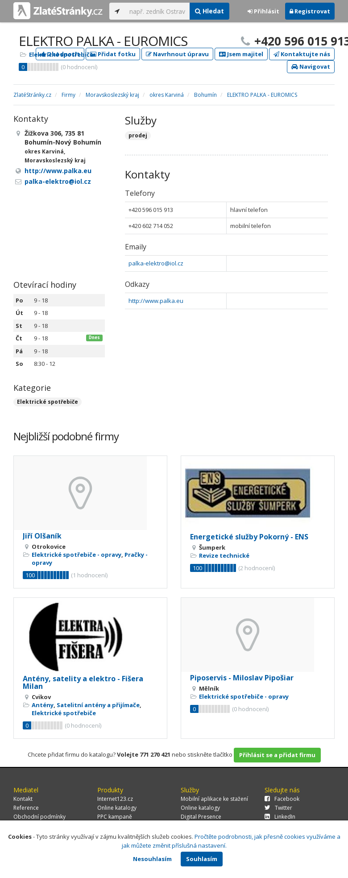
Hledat (209, 11)
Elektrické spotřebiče (61, 54)
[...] (157, 11)
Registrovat (310, 11)
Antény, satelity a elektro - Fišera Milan (83, 683)
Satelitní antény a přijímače (98, 705)
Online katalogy (117, 808)
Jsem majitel (241, 54)
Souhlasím (201, 859)
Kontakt (23, 799)
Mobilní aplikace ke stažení (214, 799)
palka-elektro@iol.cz (155, 263)
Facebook (282, 799)
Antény (43, 705)
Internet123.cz (115, 799)
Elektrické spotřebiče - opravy (76, 555)
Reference (26, 808)
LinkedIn (280, 816)
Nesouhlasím (152, 859)
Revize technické (224, 555)
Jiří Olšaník (42, 536)
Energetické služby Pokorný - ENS (249, 537)
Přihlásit (263, 11)
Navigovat (310, 66)
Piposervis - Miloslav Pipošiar (242, 678)
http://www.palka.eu (155, 301)
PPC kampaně (114, 816)
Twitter (278, 808)
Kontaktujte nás (301, 54)
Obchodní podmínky (39, 816)
